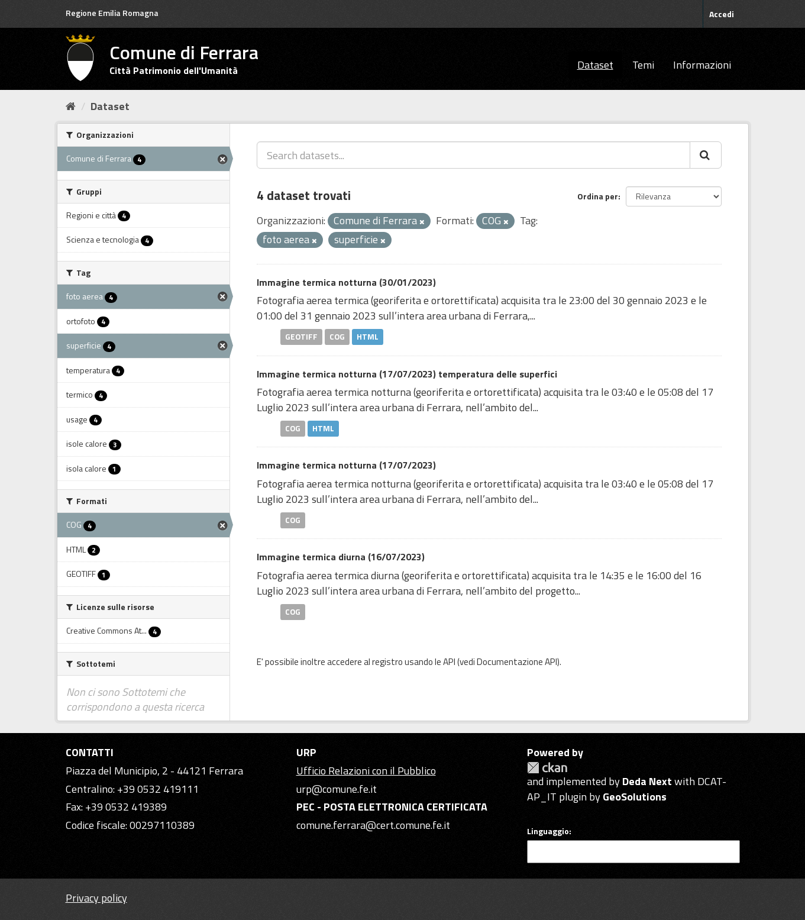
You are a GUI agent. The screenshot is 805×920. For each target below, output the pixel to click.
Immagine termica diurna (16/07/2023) (341, 557)
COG (337, 337)
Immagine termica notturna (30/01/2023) (346, 282)
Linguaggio (548, 831)
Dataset (595, 65)
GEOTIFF (301, 337)
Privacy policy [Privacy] (96, 898)
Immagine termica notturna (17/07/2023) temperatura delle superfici (407, 374)
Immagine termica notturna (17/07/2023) (346, 465)
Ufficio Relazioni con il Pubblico (366, 771)
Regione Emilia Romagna (112, 13)
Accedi (721, 14)
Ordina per (597, 196)
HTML (368, 337)
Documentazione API (517, 662)
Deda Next (647, 781)
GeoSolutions (635, 797)
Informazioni (702, 65)
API (449, 662)
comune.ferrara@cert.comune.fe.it (373, 825)
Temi (643, 65)
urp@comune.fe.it (336, 789)
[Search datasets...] (473, 155)
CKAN (547, 767)
